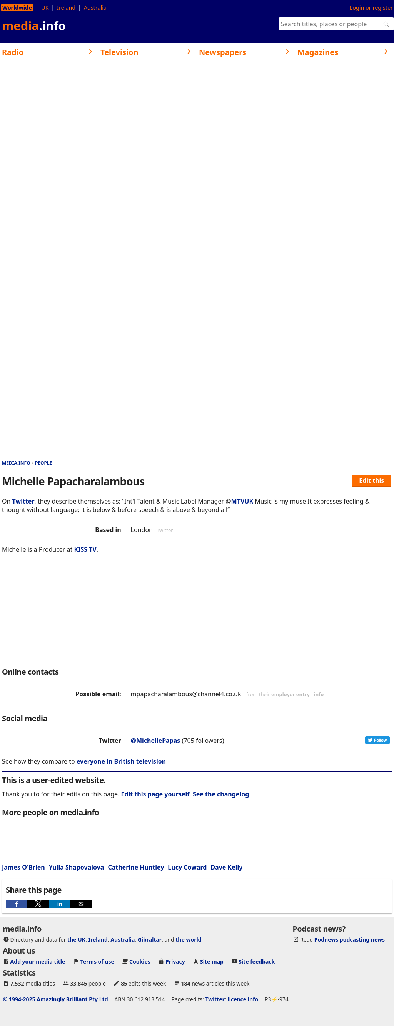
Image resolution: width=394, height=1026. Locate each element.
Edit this (371, 480)
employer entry (290, 694)
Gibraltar (150, 939)
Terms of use (97, 961)
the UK (76, 939)
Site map (212, 961)
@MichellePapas (155, 740)
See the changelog (221, 794)
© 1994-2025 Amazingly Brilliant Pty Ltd (55, 999)
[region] (197, 613)
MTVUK (242, 501)
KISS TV (85, 549)
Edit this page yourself (155, 794)
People (43, 463)
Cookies (139, 961)
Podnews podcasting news (349, 939)
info (319, 694)
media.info (16, 463)
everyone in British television (121, 761)
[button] (16, 904)
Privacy (175, 961)
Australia (95, 7)
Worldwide (17, 7)
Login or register (371, 7)
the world (188, 939)
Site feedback (257, 961)
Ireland (66, 7)
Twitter (23, 501)
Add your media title (37, 961)
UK (44, 7)
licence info (243, 999)
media (34, 25)
